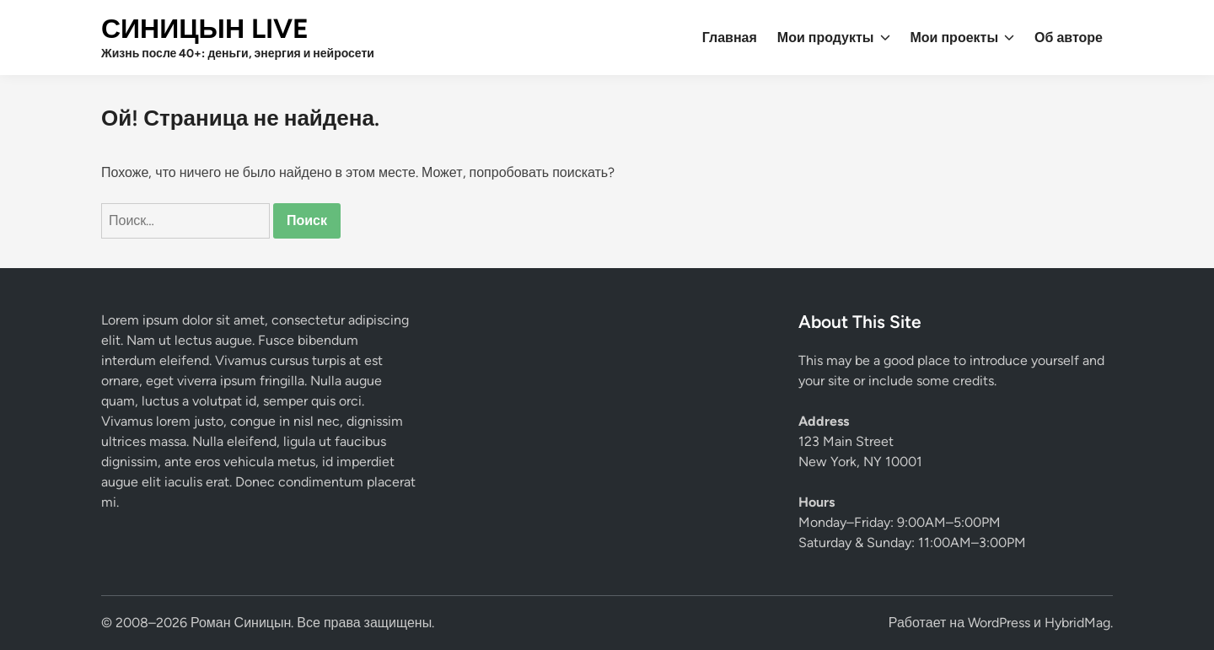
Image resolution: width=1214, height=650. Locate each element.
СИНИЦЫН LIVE (205, 29)
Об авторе (1068, 38)
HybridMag (1077, 623)
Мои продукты (833, 38)
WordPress (999, 623)
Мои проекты (962, 38)
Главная (729, 38)
